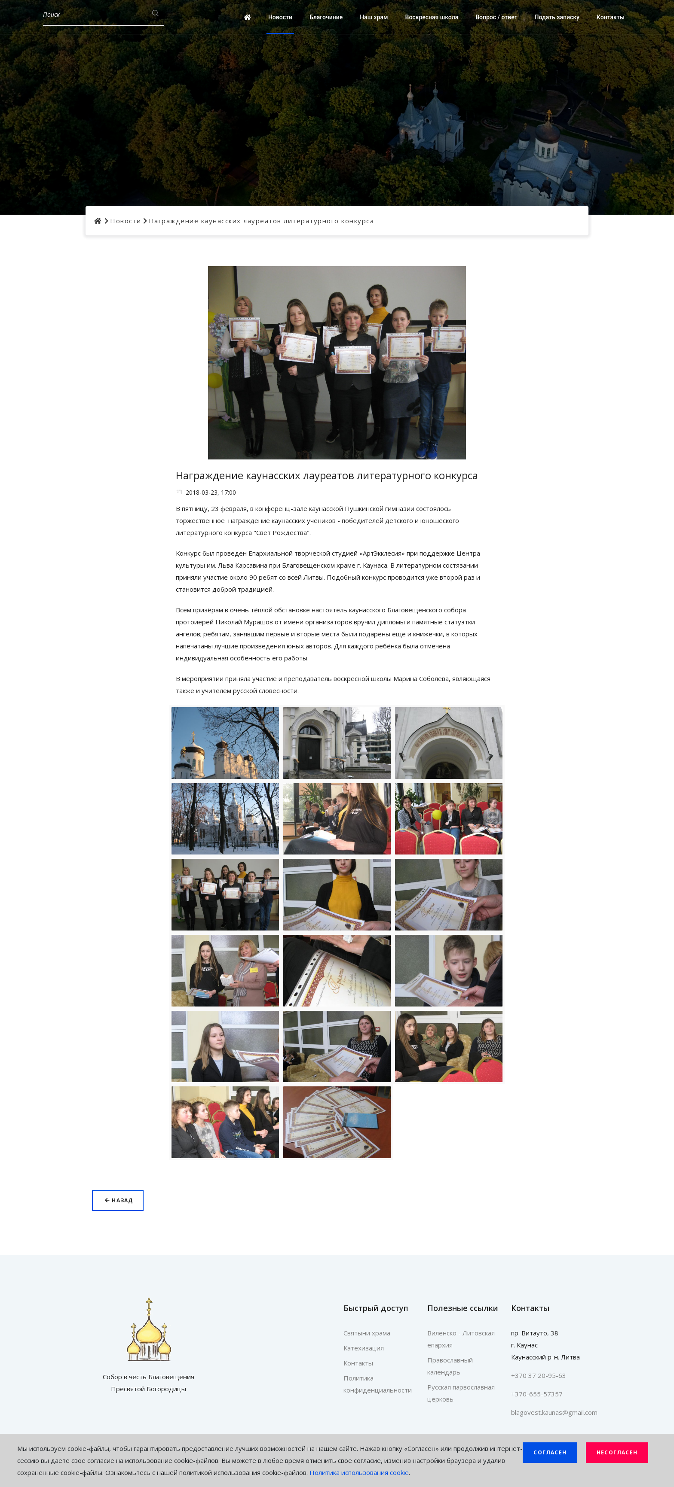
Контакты (611, 17)
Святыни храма (366, 1333)
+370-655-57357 (537, 1394)
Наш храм (374, 17)
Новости (280, 17)
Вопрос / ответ (496, 17)
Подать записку (557, 17)
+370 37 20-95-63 (538, 1375)
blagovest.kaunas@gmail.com (554, 1412)
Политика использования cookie (359, 1472)
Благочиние (326, 17)
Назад (119, 1200)
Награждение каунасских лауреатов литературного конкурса (261, 220)
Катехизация (363, 1348)
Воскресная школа (432, 17)
